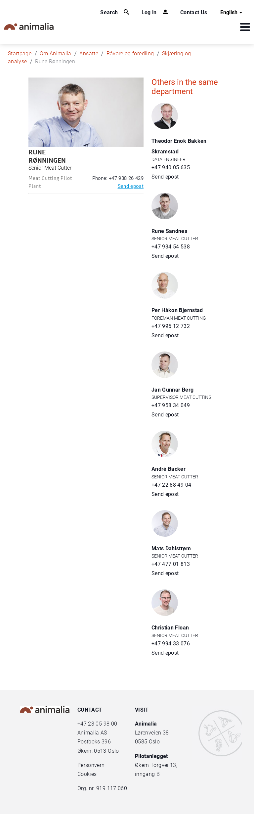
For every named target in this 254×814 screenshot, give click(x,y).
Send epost (131, 186)
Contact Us (193, 12)
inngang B (147, 774)
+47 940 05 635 (170, 167)
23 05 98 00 (102, 724)
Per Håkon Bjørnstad (177, 310)
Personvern (91, 765)
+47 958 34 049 (170, 405)
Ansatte (88, 53)
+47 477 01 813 (170, 564)
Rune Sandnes (169, 231)
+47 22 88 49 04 (171, 485)
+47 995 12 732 (170, 326)
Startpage (19, 53)
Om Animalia (55, 53)
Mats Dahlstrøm (171, 548)
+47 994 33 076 (170, 643)
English (232, 12)
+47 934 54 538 (170, 247)
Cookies (87, 774)
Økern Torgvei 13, (157, 765)
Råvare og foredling (130, 53)
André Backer (168, 469)
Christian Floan (170, 627)
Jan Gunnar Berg (172, 390)
